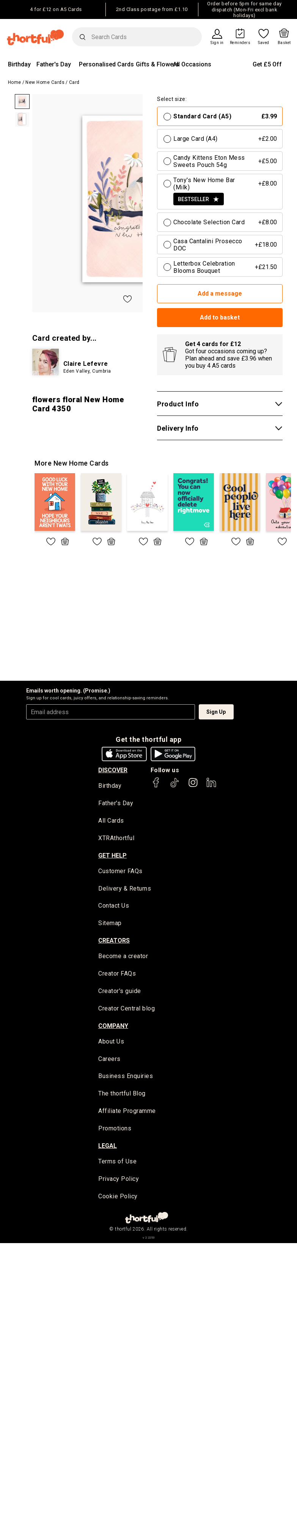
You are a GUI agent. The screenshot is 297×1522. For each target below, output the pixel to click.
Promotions (114, 1130)
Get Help (112, 855)
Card (74, 82)
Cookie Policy (118, 1198)
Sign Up (216, 712)
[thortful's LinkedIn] (211, 786)
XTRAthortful (116, 838)
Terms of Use (117, 1164)
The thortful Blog (122, 1095)
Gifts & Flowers (157, 64)
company (113, 1027)
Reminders (240, 43)
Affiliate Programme (127, 1113)
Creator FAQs (117, 975)
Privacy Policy (118, 1181)
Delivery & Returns (124, 889)
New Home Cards (44, 82)
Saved (263, 43)
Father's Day (53, 64)
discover (112, 770)
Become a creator (123, 957)
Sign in (217, 43)
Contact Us (113, 906)
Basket (284, 43)
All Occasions (192, 64)
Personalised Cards (106, 64)
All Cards (111, 821)
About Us (111, 1043)
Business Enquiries (125, 1078)
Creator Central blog (126, 1010)
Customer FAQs (120, 871)
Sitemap (110, 924)
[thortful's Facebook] (156, 786)
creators (114, 941)
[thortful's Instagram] (193, 786)
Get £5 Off (267, 64)
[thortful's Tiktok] (174, 786)
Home (14, 82)
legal (107, 1148)
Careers (109, 1060)
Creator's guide (119, 992)
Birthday (19, 64)
